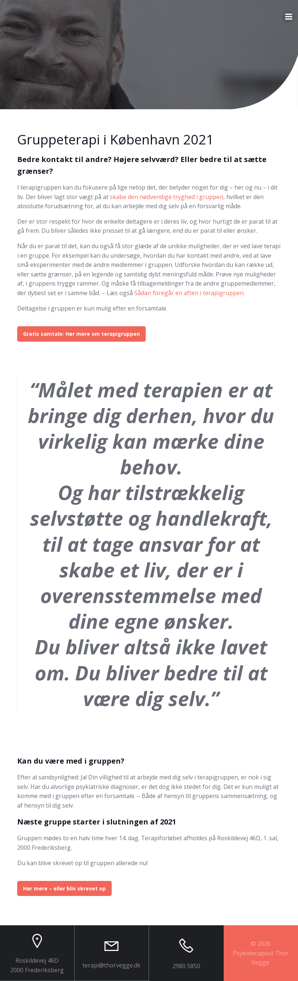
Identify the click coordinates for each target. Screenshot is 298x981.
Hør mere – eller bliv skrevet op (64, 888)
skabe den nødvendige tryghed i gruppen (166, 197)
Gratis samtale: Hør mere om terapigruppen (81, 333)
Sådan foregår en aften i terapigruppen (188, 293)
